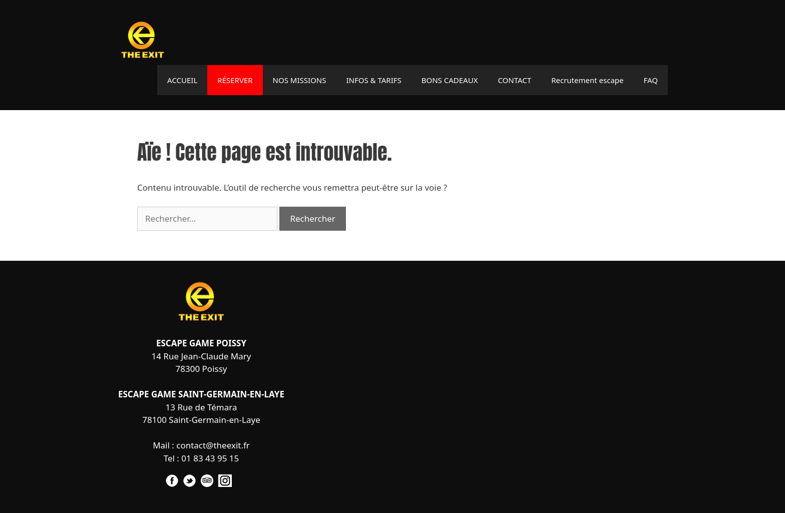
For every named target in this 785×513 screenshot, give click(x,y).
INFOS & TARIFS (373, 80)
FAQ (651, 80)
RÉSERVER (234, 80)
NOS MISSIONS (299, 80)
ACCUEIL (182, 80)
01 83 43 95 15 (210, 458)
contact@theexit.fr (213, 445)
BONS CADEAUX (450, 80)
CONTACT (514, 80)
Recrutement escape (587, 80)
